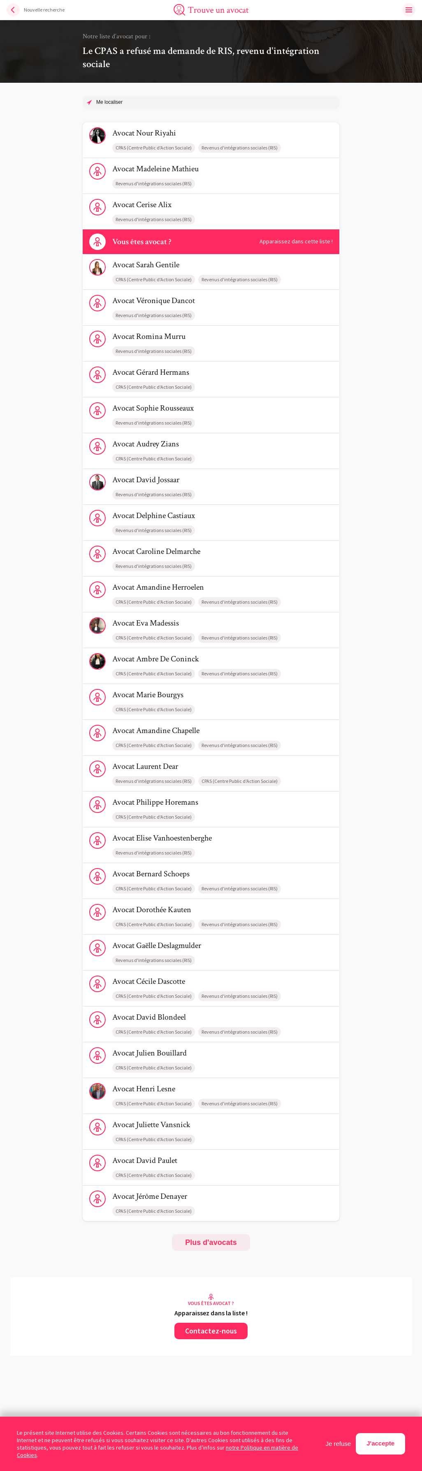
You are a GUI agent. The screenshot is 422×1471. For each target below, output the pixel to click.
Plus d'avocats (211, 1242)
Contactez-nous (211, 1331)
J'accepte (380, 1443)
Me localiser (109, 102)
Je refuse (338, 1443)
